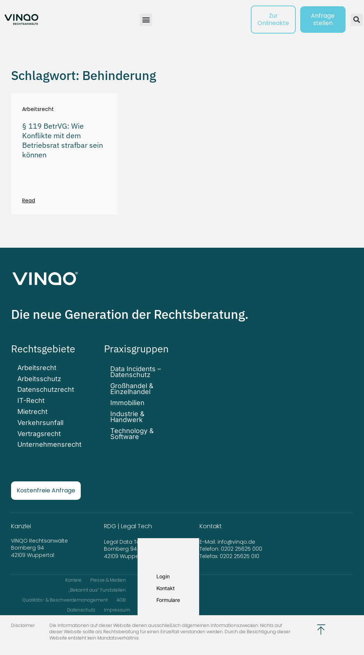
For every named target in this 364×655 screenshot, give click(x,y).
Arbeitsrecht (38, 109)
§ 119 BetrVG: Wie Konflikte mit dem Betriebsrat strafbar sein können (62, 140)
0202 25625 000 (241, 544)
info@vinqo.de (237, 537)
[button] (146, 20)
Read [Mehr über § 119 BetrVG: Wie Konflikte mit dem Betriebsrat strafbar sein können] (28, 200)
